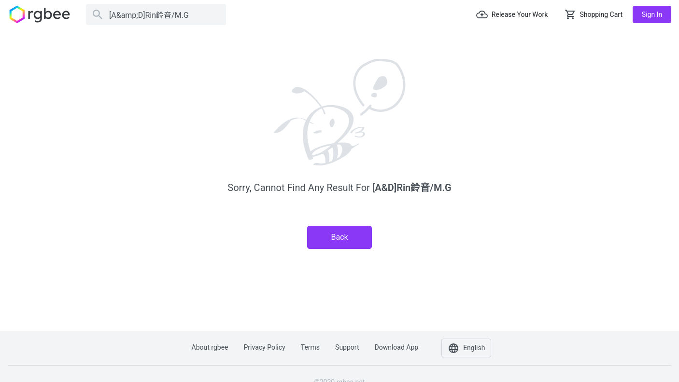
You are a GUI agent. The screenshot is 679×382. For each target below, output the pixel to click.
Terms (310, 347)
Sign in (652, 14)
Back (339, 237)
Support (347, 347)
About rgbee (210, 347)
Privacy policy (264, 347)
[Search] (156, 14)
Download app (396, 347)
